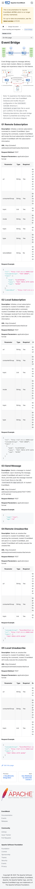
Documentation (6, 815)
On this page (7, 38)
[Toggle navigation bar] (2, 2)
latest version (8, 21)
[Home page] (3, 26)
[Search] (32, 2)
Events (3, 818)
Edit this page (7, 765)
